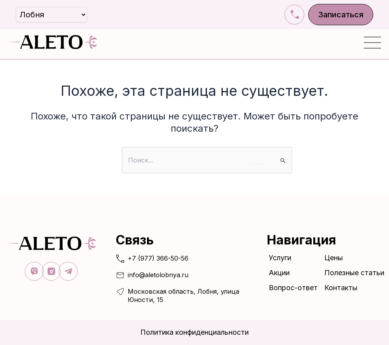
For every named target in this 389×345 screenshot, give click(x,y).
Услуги (282, 257)
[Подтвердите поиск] (283, 161)
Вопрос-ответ (293, 287)
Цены (333, 257)
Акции (279, 272)
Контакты (340, 287)
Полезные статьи (354, 272)
